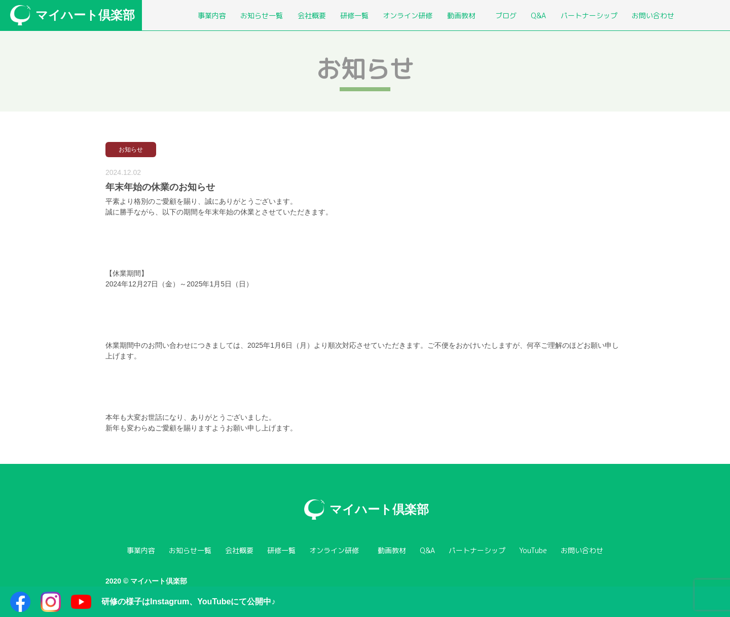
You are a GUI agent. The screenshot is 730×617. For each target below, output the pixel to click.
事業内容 (212, 15)
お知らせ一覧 (261, 15)
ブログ (506, 15)
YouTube (533, 550)
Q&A (538, 15)
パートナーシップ (589, 15)
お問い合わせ (653, 15)
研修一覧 (354, 15)
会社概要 (312, 15)
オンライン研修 (407, 15)
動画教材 (461, 15)
